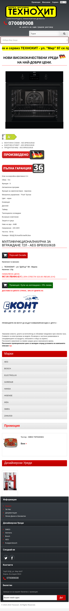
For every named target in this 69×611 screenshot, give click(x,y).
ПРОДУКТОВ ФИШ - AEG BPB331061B (18, 148)
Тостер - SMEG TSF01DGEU (32, 437)
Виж (23, 443)
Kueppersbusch (11, 543)
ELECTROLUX (10, 375)
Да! (61, 597)
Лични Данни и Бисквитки (15, 516)
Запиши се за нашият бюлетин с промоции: (20, 592)
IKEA (6, 402)
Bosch (7, 536)
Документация (11, 513)
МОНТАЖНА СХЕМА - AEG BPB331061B (19, 143)
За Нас (8, 509)
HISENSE (8, 395)
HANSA (7, 389)
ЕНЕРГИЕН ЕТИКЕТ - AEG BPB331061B (19, 145)
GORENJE (8, 382)
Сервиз (55, 2)
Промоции (36, 2)
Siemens (8, 533)
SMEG (7, 409)
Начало (8, 506)
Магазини (46, 2)
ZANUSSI (8, 416)
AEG (6, 362)
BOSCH (7, 368)
